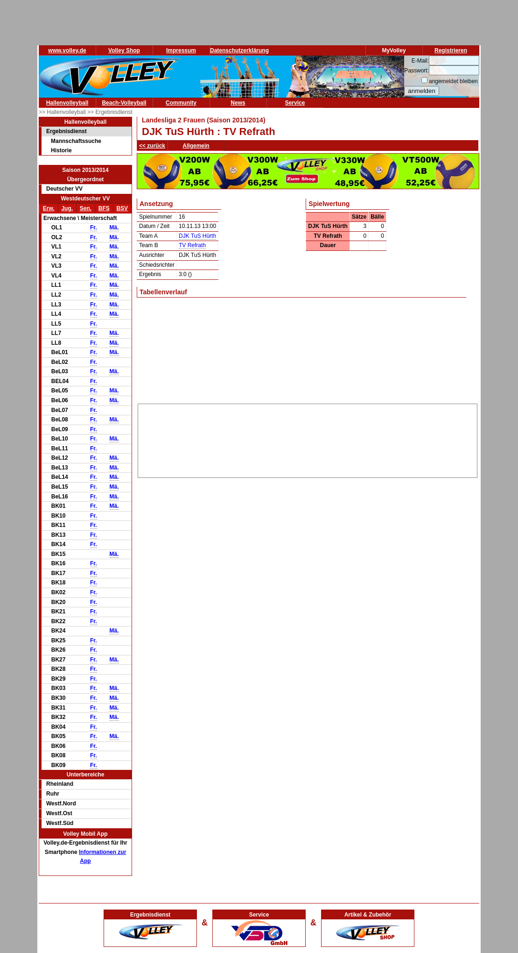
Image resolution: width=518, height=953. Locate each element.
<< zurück (152, 145)
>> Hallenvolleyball (63, 112)
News (238, 103)
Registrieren (450, 50)
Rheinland (59, 784)
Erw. (49, 208)
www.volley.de (67, 50)
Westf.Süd (59, 823)
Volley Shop (124, 50)
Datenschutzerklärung (239, 50)
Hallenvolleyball (67, 103)
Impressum (181, 50)
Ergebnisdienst (66, 131)
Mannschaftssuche (76, 141)
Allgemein (195, 145)
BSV (122, 208)
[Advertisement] (307, 439)
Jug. (67, 208)
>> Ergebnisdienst (110, 112)
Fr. (93, 227)
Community (181, 103)
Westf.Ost (59, 813)
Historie (61, 150)
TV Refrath (192, 245)
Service (295, 103)
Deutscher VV (64, 188)
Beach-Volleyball (124, 103)
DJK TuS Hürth (197, 236)
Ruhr (52, 793)
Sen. (85, 208)
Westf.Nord (61, 803)
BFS (104, 208)
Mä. (114, 227)
